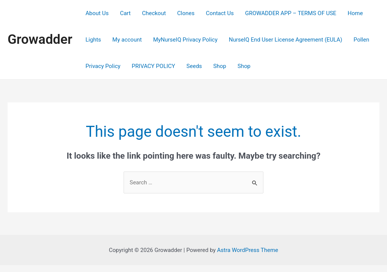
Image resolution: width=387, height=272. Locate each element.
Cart (125, 13)
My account (127, 39)
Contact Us (220, 13)
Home (355, 13)
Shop (219, 66)
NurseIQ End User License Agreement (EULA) (285, 39)
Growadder (40, 39)
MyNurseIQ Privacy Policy (185, 39)
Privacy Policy (102, 66)
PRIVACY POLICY (153, 66)
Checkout (154, 13)
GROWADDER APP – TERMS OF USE (290, 13)
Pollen (361, 39)
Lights (93, 39)
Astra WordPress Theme (247, 250)
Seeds (194, 66)
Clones (186, 13)
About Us (96, 13)
